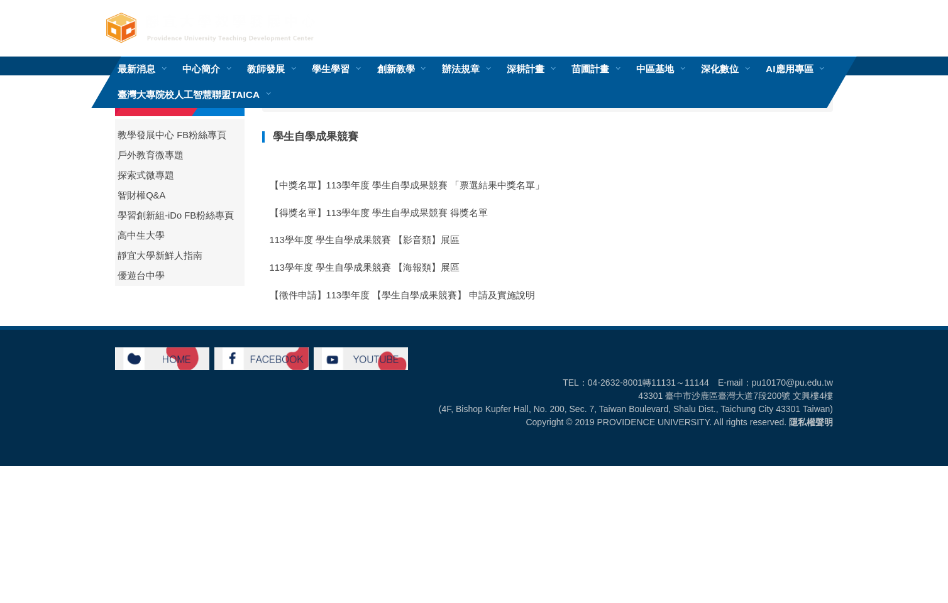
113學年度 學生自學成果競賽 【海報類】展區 (365, 268)
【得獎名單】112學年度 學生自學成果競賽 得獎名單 (379, 377)
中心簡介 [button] (201, 68)
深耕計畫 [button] (525, 68)
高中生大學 (141, 236)
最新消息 (136, 68)
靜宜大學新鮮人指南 (160, 256)
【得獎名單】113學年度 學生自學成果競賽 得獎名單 (379, 213)
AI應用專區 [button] (789, 68)
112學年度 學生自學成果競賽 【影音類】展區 (365, 433)
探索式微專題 (146, 175)
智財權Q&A (141, 195)
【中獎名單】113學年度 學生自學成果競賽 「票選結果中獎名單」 (407, 185)
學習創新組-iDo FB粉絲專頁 (176, 215)
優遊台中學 (141, 276)
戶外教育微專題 (151, 155)
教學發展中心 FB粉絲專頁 (172, 135)
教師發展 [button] (266, 68)
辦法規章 (461, 68)
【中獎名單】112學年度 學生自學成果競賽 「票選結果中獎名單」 (407, 350)
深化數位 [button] (720, 68)
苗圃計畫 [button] (590, 68)
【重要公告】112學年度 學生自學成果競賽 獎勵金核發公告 (393, 323)
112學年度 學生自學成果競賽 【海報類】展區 (365, 405)
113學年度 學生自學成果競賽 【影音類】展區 (365, 240)
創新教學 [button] (396, 68)
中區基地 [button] (655, 68)
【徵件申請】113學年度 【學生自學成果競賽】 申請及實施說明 (403, 295)
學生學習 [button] (331, 68)
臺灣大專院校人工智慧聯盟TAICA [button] (189, 94)
